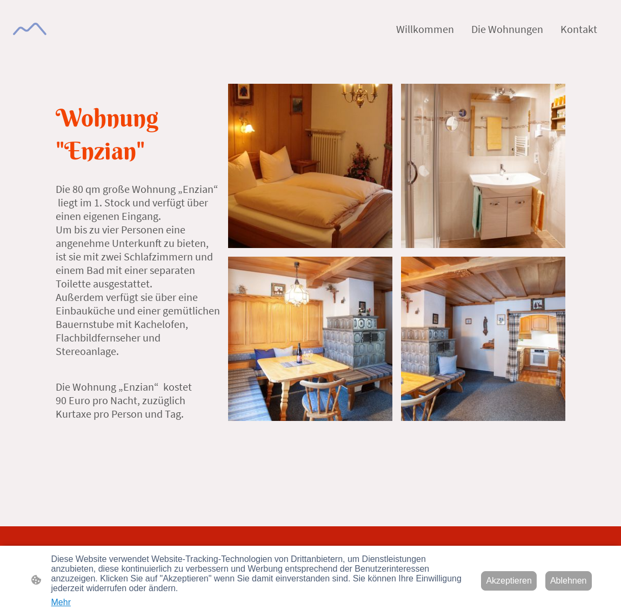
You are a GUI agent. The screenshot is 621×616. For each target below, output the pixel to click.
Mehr (61, 602)
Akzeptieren (509, 580)
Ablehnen (568, 580)
